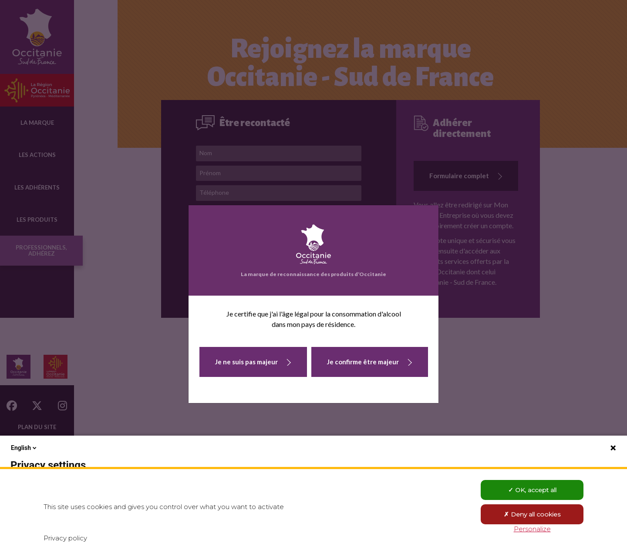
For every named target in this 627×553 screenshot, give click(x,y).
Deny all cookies (532, 514)
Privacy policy (65, 538)
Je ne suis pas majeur (246, 362)
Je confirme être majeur (363, 362)
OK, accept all (532, 490)
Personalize (532, 529)
